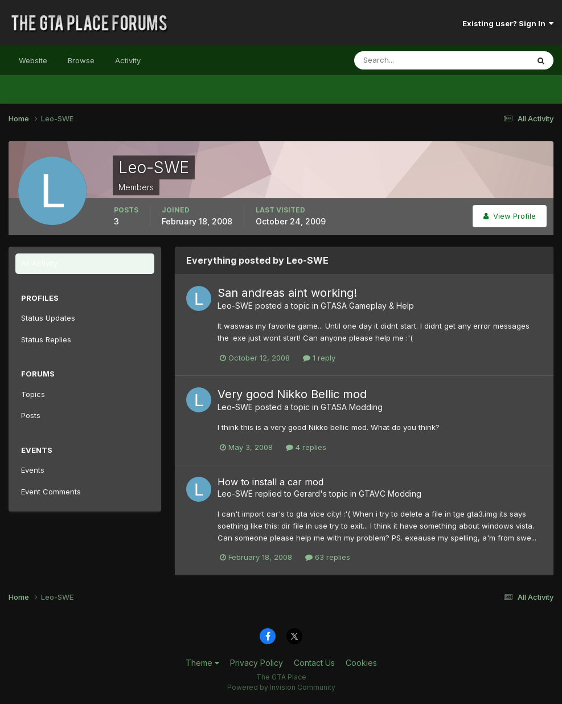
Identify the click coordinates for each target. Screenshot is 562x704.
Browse (81, 60)
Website (33, 60)
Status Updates (48, 317)
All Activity (39, 263)
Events (32, 469)
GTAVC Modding (390, 493)
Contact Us (314, 663)
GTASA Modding (352, 407)
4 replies (306, 447)
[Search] (404, 60)
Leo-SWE (235, 305)
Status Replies (46, 339)
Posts (30, 415)
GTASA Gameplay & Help (367, 305)
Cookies (361, 663)
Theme (202, 663)
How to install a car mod (270, 482)
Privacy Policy (256, 663)
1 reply (319, 357)
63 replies (327, 557)
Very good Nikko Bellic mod (292, 394)
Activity (128, 60)
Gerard (307, 493)
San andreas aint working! (287, 293)
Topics (33, 394)
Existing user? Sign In (507, 23)
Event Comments (51, 491)
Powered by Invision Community (281, 687)
